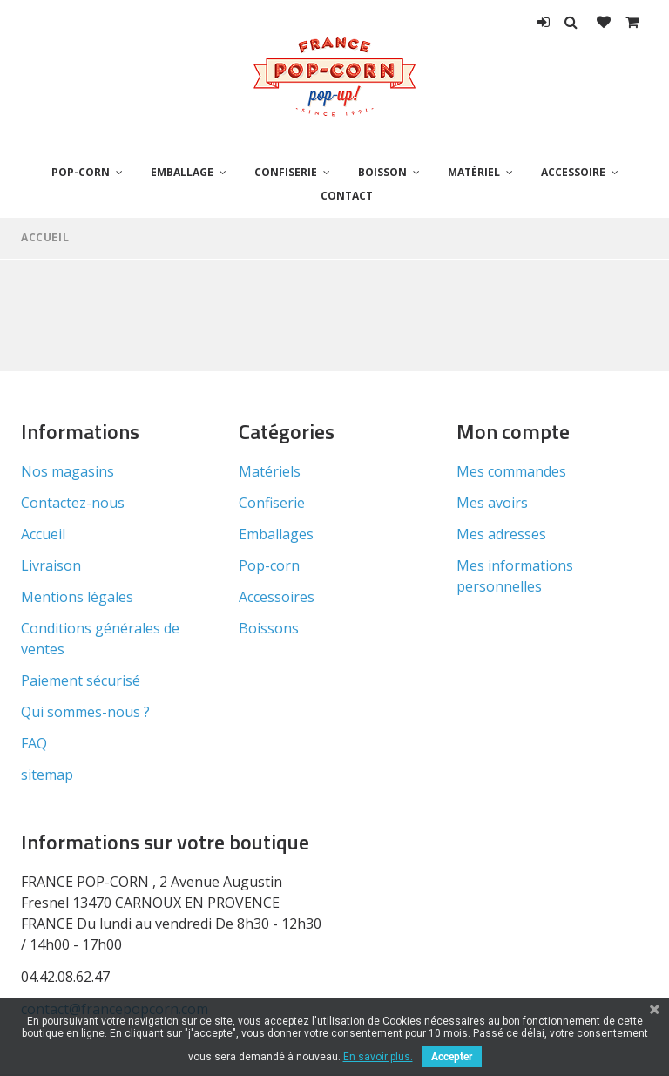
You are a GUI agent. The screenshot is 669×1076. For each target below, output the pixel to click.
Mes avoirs (492, 502)
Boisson (382, 172)
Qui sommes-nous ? (85, 711)
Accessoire (573, 172)
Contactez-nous (73, 502)
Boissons (269, 628)
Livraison (51, 565)
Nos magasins (67, 471)
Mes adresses (501, 534)
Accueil (45, 237)
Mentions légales (77, 596)
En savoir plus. (378, 1057)
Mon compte (513, 431)
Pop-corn (80, 172)
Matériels (270, 471)
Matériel (474, 172)
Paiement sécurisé (80, 680)
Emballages (276, 534)
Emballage (182, 172)
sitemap (47, 774)
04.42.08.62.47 (65, 976)
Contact (347, 195)
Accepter (451, 1057)
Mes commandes (511, 471)
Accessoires (276, 596)
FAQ (34, 743)
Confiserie (285, 172)
